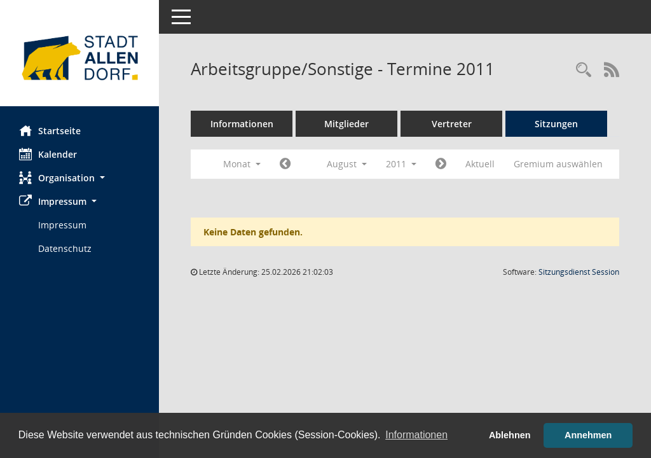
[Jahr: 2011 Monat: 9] (441, 164)
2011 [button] (401, 164)
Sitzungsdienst (578, 272)
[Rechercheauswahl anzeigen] (584, 70)
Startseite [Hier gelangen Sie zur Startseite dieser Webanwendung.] (50, 130)
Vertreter (452, 124)
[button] (79, 178)
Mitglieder (346, 124)
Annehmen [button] (588, 435)
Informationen (241, 124)
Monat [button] (242, 164)
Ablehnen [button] (510, 435)
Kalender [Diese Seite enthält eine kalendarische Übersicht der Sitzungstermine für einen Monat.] (48, 154)
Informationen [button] (416, 434)
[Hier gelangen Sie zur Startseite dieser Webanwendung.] (79, 58)
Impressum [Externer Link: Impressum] (62, 225)
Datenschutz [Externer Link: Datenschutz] (65, 248)
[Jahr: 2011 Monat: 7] (285, 164)
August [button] (347, 164)
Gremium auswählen (558, 164)
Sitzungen (556, 124)
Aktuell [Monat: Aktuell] (480, 164)
